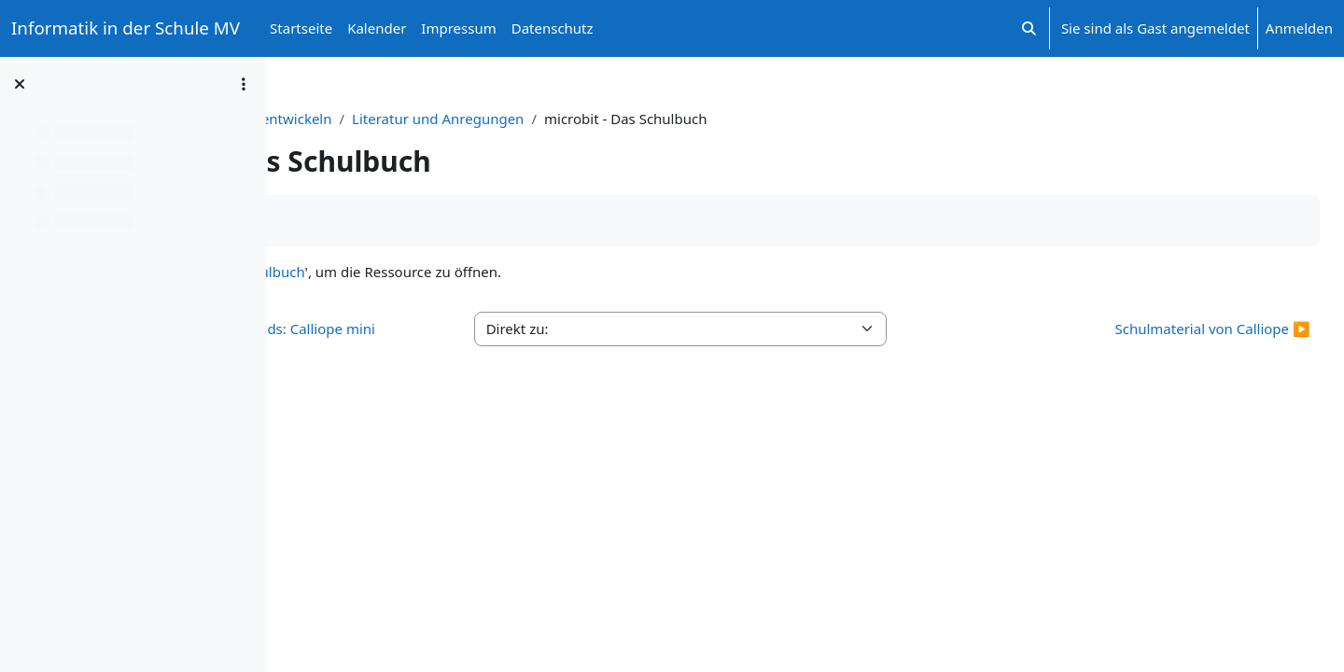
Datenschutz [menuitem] (552, 28)
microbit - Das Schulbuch (484, 271)
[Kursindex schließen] (20, 84)
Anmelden (1299, 28)
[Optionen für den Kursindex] (244, 84)
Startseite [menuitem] (301, 28)
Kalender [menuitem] (376, 28)
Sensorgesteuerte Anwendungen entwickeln (447, 118)
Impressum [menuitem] (458, 28)
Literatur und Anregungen (699, 118)
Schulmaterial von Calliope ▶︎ (1170, 328)
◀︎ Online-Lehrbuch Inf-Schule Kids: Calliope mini (456, 339)
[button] (1029, 28)
